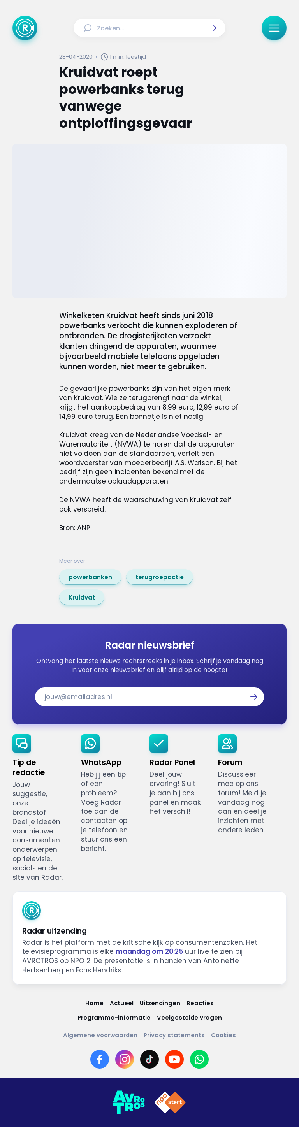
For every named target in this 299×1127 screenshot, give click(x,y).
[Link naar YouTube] (174, 1059)
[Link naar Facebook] (99, 1059)
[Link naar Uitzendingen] (160, 1003)
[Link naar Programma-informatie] (114, 1017)
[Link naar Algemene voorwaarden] (100, 1035)
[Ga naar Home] (24, 28)
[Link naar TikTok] (149, 1059)
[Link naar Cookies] (223, 1035)
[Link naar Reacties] (200, 1003)
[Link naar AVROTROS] (129, 1102)
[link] (90, 577)
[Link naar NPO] (170, 1102)
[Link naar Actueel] (122, 1003)
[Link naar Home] (94, 1003)
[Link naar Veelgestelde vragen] (189, 1017)
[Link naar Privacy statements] (174, 1035)
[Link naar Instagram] (124, 1059)
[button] (213, 28)
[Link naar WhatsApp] (199, 1059)
